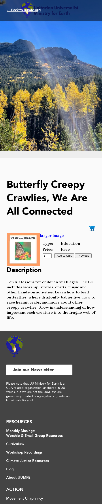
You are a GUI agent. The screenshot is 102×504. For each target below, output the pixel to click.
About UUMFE (18, 478)
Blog (10, 469)
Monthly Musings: (20, 431)
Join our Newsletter (33, 370)
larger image (52, 235)
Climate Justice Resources (27, 461)
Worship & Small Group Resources (34, 436)
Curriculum (15, 444)
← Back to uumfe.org (24, 10)
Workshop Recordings (24, 452)
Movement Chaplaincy (24, 498)
